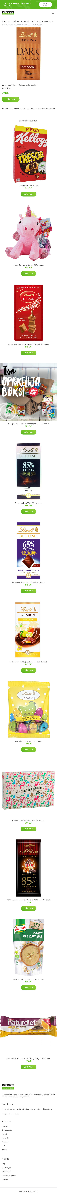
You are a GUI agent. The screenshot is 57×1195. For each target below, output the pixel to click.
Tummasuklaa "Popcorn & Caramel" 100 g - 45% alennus (29, 900)
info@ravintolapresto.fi (10, 1114)
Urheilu (4, 1150)
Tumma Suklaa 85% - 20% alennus (28, 503)
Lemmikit (5, 1138)
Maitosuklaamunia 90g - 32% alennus (28, 741)
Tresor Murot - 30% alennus (28, 186)
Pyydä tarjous (45, 4)
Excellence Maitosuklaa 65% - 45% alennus (28, 582)
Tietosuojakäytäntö (9, 1176)
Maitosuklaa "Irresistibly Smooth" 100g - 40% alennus (28, 344)
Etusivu (4, 25)
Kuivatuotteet (7, 1130)
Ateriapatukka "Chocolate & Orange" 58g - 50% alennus (28, 1058)
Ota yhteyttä (6, 1168)
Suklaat (31, 85)
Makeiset (14, 85)
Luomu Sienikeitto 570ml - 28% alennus (28, 979)
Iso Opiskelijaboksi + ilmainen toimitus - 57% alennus (28, 424)
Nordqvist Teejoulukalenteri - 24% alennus (28, 820)
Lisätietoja (10, 99)
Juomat (4, 1126)
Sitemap (5, 1180)
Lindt (36, 85)
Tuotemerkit (23, 85)
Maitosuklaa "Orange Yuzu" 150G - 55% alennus (28, 662)
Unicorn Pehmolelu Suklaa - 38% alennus (28, 265)
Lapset (4, 1134)
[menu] (52, 12)
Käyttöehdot (6, 1172)
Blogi (3, 1164)
